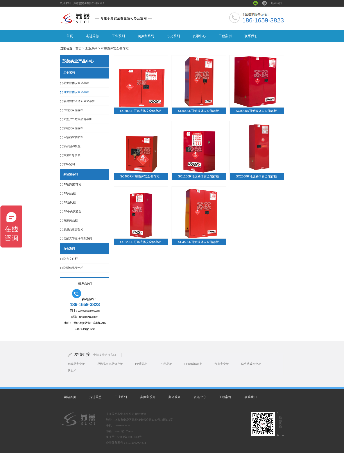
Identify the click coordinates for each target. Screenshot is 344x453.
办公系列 (173, 36)
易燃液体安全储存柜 (76, 83)
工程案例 (225, 36)
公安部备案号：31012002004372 (126, 442)
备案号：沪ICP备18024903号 (124, 436)
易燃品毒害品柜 (73, 229)
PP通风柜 (69, 202)
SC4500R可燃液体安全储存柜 (198, 242)
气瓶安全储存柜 (73, 110)
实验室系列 (146, 36)
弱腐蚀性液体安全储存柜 (79, 101)
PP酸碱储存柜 (193, 363)
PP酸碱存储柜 (72, 184)
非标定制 (69, 164)
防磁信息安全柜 (73, 267)
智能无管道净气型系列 (77, 238)
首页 (69, 36)
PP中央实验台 (72, 211)
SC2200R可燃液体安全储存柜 (140, 242)
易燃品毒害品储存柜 (110, 363)
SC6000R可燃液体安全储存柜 (198, 111)
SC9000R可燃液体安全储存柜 (256, 111)
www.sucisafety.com (88, 310)
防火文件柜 (70, 258)
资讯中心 (199, 36)
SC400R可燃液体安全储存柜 (139, 176)
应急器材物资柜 (73, 137)
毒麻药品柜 (70, 220)
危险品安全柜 (76, 363)
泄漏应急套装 (72, 155)
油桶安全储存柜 (73, 128)
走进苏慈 (92, 36)
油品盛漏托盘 (72, 146)
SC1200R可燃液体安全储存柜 (198, 176)
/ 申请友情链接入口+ (105, 354)
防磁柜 (72, 370)
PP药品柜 (69, 193)
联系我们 (276, 3)
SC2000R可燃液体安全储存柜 (256, 176)
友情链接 (82, 354)
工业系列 (118, 36)
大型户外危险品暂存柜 (77, 119)
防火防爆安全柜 (251, 363)
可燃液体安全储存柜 (115, 48)
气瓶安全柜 (222, 363)
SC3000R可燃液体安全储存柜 (140, 111)
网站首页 (70, 397)
